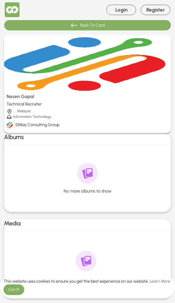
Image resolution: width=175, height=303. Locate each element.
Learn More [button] (160, 281)
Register (155, 10)
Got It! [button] (14, 289)
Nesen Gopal (20, 96)
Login (121, 10)
